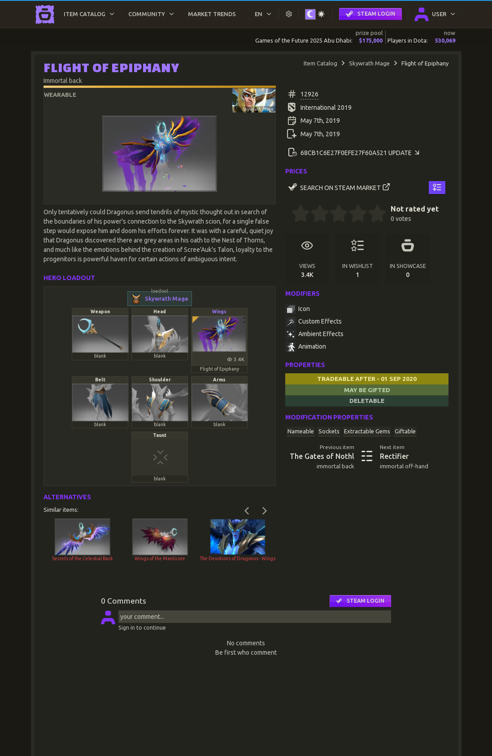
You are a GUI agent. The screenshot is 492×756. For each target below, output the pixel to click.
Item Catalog (320, 63)
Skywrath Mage (369, 63)
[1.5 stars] (315, 215)
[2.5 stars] (335, 215)
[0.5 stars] (296, 215)
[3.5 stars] (353, 215)
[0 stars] (288, 215)
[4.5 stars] (373, 215)
